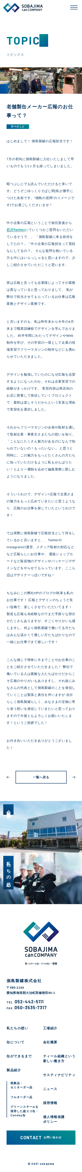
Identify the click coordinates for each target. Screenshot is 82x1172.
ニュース (50, 1089)
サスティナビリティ (59, 1075)
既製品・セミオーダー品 (21, 1085)
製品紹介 (14, 1070)
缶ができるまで (19, 1056)
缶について (16, 1042)
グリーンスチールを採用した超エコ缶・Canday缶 (24, 1111)
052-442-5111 (25, 1002)
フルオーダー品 (21, 1097)
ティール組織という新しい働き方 (59, 1058)
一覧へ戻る (41, 777)
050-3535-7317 (27, 1008)
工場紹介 (50, 1028)
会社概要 (50, 1042)
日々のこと (18, 126)
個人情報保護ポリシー (54, 1119)
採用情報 (50, 1103)
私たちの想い (17, 1028)
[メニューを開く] (74, 7)
